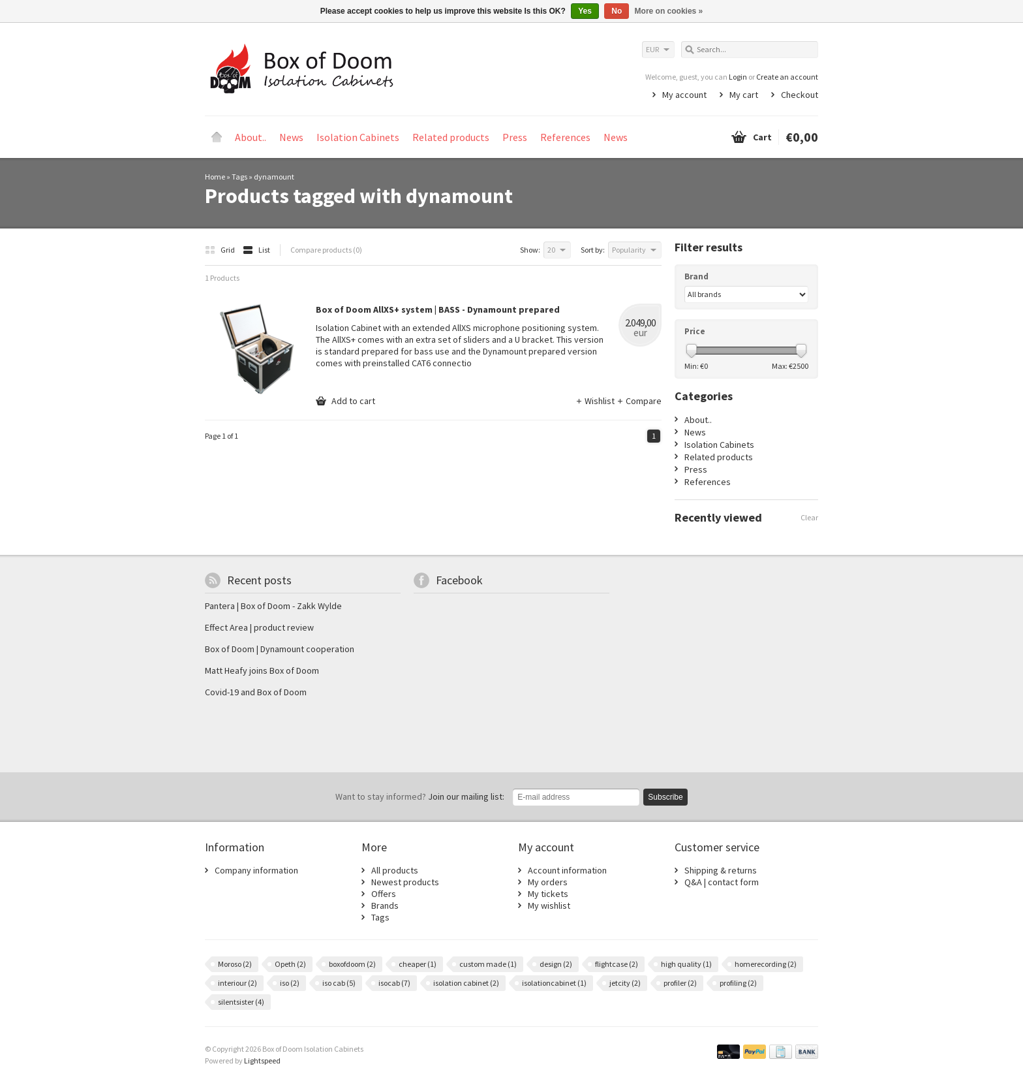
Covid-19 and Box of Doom (256, 692)
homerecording (766, 964)
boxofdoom (352, 964)
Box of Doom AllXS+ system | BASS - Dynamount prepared (438, 309)
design (556, 964)
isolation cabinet (466, 983)
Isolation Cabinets (357, 137)
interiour (237, 983)
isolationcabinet (554, 983)
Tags (239, 176)
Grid (220, 250)
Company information (256, 870)
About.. (250, 137)
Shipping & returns (720, 870)
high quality (686, 964)
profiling (738, 983)
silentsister (241, 1002)
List (256, 250)
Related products (450, 137)
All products (394, 870)
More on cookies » (669, 11)
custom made (488, 964)
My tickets (548, 894)
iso (289, 983)
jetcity (625, 983)
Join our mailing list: (419, 796)
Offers (383, 894)
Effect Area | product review (259, 627)
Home (216, 137)
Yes (585, 11)
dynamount (274, 176)
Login (738, 77)
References (565, 137)
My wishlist (549, 905)
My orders (548, 882)
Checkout (799, 95)
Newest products (405, 882)
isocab (394, 983)
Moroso (235, 964)
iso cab (339, 983)
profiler (680, 983)
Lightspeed (262, 1060)
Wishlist (596, 401)
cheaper (417, 964)
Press (514, 137)
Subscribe (665, 797)
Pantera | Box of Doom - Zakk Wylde (273, 606)
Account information (567, 870)
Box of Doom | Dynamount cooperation (279, 649)
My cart (743, 95)
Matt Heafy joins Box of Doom (262, 670)
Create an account (787, 77)
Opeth (290, 964)
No (616, 11)
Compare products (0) (326, 250)
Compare (639, 401)
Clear (809, 517)
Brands (385, 905)
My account (684, 95)
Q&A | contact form (721, 882)
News (291, 137)
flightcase (616, 964)
